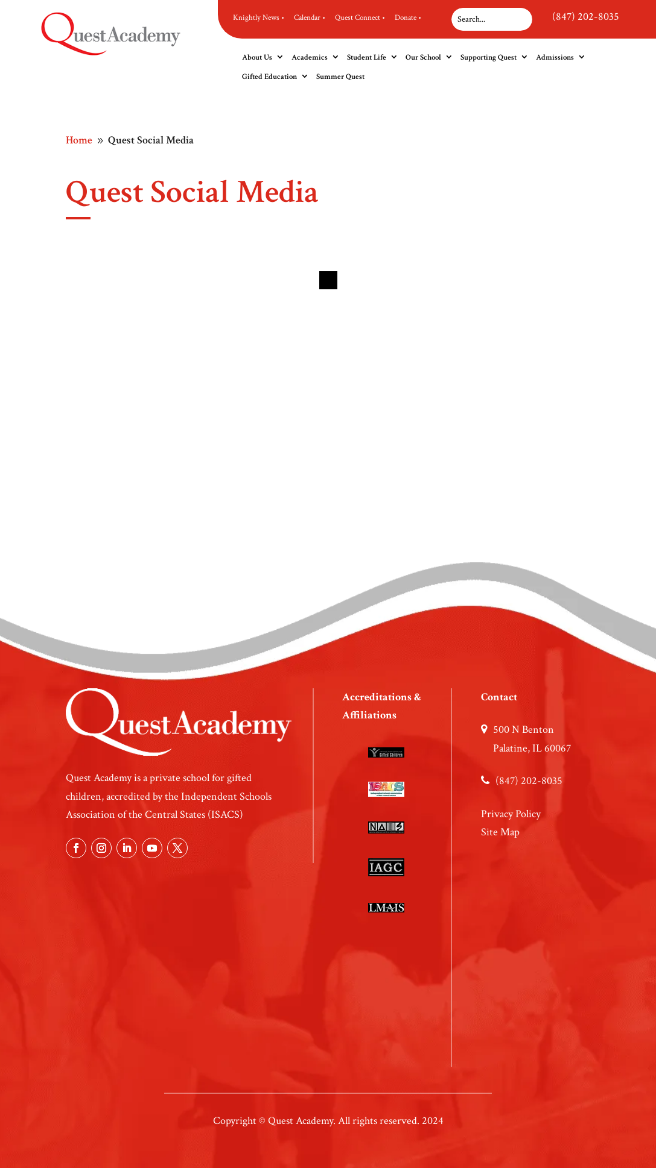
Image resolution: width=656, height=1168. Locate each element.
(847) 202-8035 (585, 17)
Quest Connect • (360, 18)
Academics (309, 57)
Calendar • (309, 18)
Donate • (408, 18)
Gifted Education (269, 77)
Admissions (555, 57)
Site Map (500, 832)
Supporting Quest (488, 57)
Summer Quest (340, 77)
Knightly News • (258, 18)
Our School (423, 57)
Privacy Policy (511, 814)
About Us (257, 57)
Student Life (366, 57)
